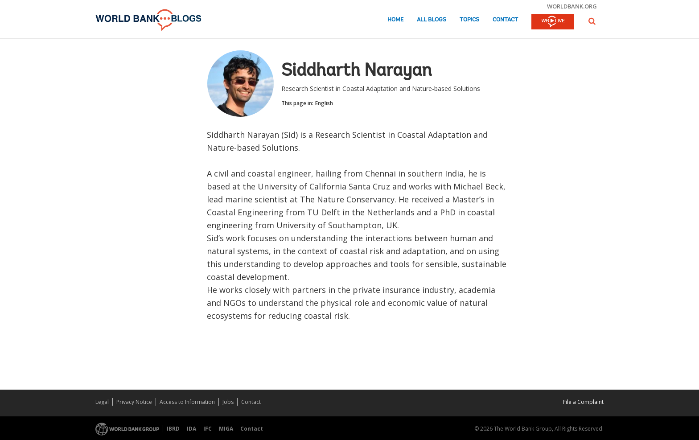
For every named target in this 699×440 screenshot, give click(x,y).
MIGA (226, 428)
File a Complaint (583, 402)
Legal (102, 402)
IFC (207, 428)
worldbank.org (572, 6)
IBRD (173, 428)
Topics (469, 20)
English (324, 103)
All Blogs (431, 20)
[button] (592, 21)
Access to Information (187, 402)
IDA (191, 428)
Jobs (228, 402)
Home (395, 20)
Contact (505, 20)
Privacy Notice (134, 402)
